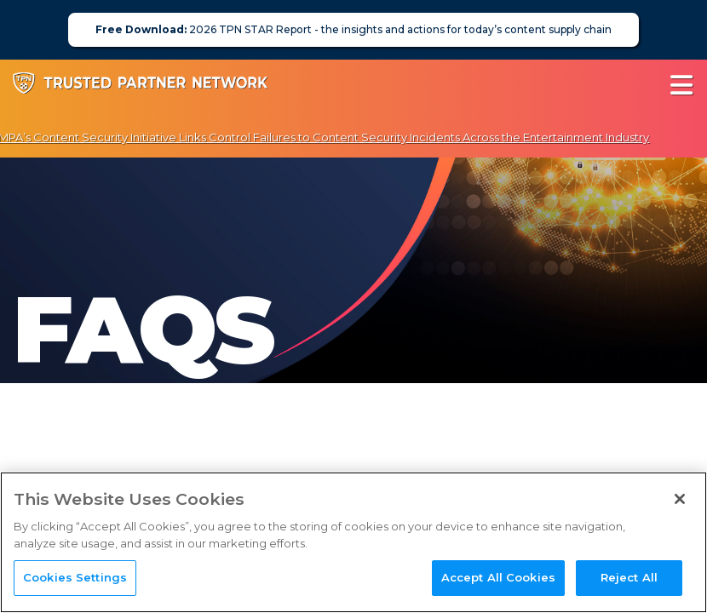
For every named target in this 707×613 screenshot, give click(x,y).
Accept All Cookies (498, 577)
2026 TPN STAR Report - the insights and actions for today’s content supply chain (353, 29)
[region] (353, 542)
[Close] (679, 499)
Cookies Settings (75, 577)
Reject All (629, 577)
